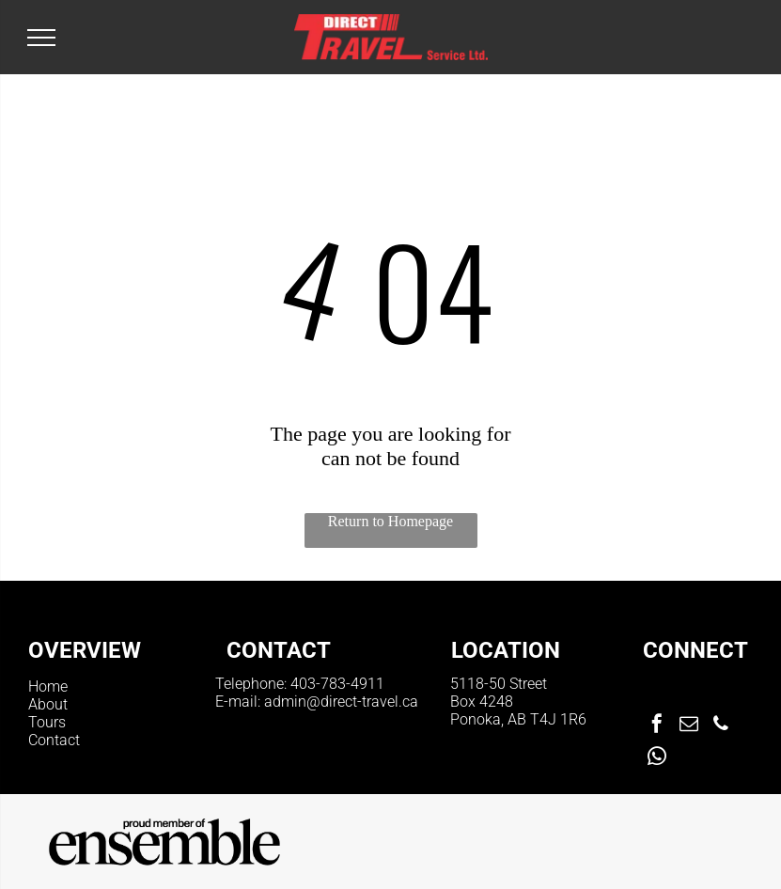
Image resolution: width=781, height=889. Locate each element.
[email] (689, 726)
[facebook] (657, 726)
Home (48, 686)
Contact (54, 740)
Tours (47, 722)
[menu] (41, 37)
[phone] (721, 726)
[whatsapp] (657, 758)
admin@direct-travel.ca (341, 701)
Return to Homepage (390, 521)
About (48, 704)
